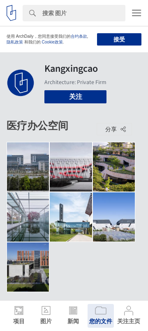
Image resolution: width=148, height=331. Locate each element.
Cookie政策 (52, 42)
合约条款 (79, 36)
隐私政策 (15, 42)
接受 (119, 39)
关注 (75, 96)
